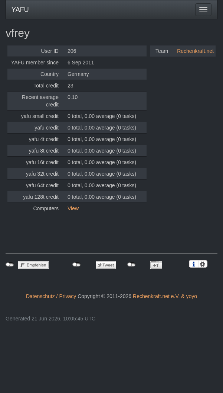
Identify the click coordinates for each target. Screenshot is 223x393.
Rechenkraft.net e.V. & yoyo (165, 296)
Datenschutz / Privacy (51, 296)
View (73, 208)
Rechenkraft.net (195, 51)
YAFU (20, 9)
